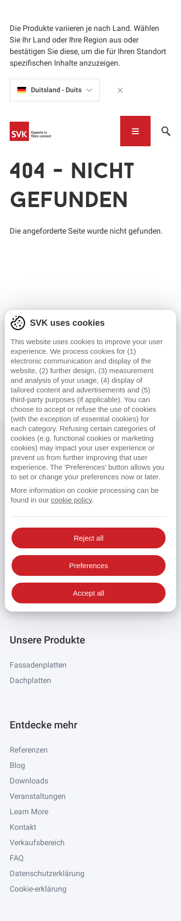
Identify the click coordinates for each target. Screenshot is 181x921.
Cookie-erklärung (38, 888)
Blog (17, 765)
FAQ (17, 858)
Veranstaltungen (38, 796)
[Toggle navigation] (135, 131)
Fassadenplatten (38, 665)
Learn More (29, 811)
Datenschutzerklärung (47, 873)
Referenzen (29, 749)
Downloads (29, 780)
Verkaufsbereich (37, 842)
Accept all (88, 593)
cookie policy (71, 500)
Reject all (89, 538)
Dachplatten (30, 680)
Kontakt (23, 827)
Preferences (88, 565)
